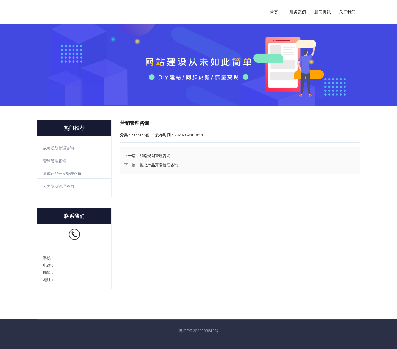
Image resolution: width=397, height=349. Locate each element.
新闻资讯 (322, 12)
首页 (274, 12)
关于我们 (347, 12)
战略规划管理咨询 (58, 148)
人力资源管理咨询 (58, 186)
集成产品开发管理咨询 (62, 173)
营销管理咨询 (54, 161)
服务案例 (297, 12)
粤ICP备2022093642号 (198, 331)
